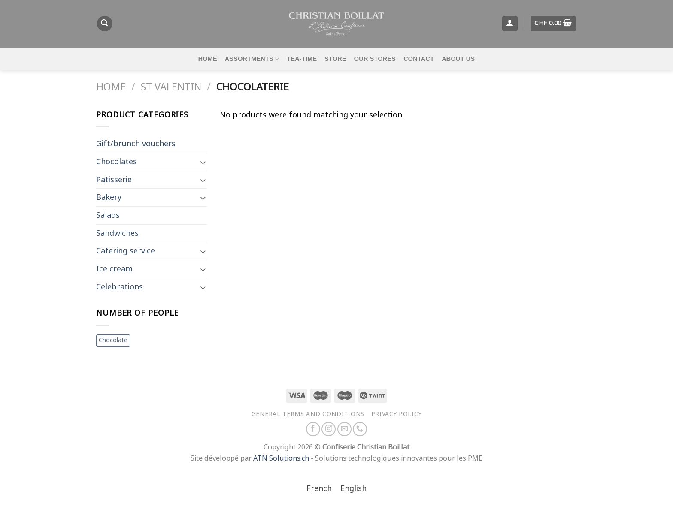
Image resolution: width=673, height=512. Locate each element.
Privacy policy (396, 414)
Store (335, 58)
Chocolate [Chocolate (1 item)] (113, 340)
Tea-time (302, 58)
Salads (108, 215)
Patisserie (114, 180)
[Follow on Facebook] (313, 429)
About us (458, 58)
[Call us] (360, 429)
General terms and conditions (308, 414)
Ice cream (114, 269)
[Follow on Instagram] (328, 429)
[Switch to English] (353, 489)
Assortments (252, 59)
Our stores (375, 58)
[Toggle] (202, 162)
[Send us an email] (344, 429)
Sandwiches (117, 233)
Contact (418, 58)
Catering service (125, 251)
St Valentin (171, 87)
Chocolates (116, 162)
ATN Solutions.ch (281, 458)
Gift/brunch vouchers (136, 144)
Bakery (108, 197)
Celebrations (119, 287)
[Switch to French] (319, 489)
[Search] (104, 23)
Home (207, 58)
